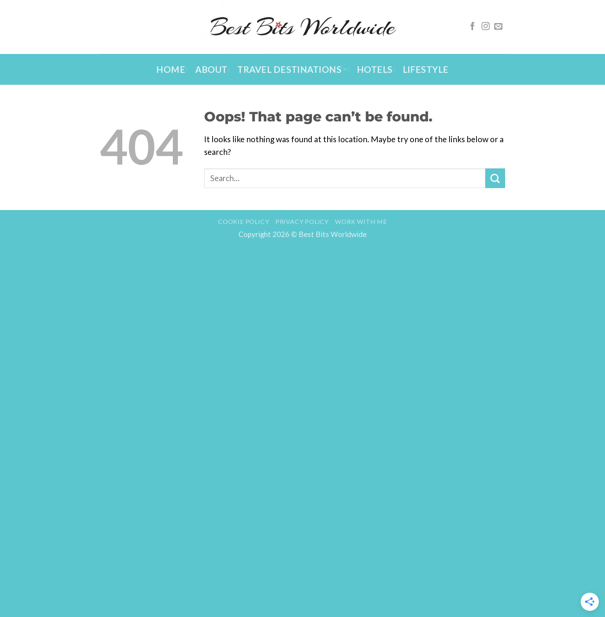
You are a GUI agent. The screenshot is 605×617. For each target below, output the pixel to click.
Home (170, 69)
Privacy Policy (302, 221)
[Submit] (495, 178)
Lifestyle (426, 69)
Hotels (375, 69)
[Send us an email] (498, 26)
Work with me (361, 221)
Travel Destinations (291, 69)
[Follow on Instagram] (486, 26)
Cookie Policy (243, 221)
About (211, 69)
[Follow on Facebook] (472, 26)
